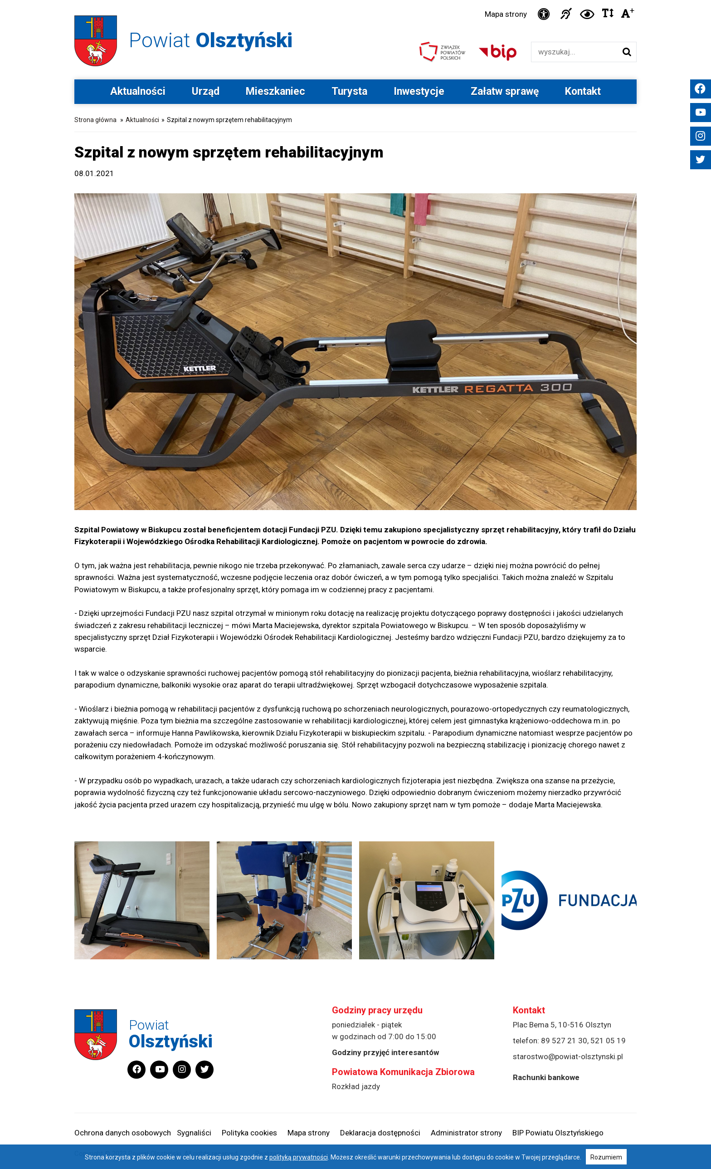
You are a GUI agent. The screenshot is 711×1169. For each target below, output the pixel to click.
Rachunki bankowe (546, 1077)
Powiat (210, 40)
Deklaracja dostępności (380, 1132)
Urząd (205, 91)
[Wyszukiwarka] (574, 52)
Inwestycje (419, 91)
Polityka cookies (249, 1132)
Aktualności (138, 91)
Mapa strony (506, 14)
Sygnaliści (194, 1132)
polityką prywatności (298, 1157)
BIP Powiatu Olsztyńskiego (558, 1132)
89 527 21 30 (564, 1040)
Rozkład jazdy (356, 1086)
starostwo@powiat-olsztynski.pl (568, 1056)
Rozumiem (606, 1157)
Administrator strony (466, 1132)
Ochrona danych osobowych (122, 1132)
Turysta (349, 91)
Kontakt (583, 91)
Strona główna (95, 119)
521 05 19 (608, 1040)
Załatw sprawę (505, 91)
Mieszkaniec (275, 91)
